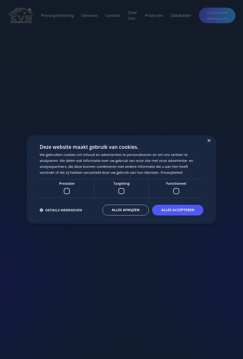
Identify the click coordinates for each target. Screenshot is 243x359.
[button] (61, 210)
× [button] (208, 141)
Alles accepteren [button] (177, 210)
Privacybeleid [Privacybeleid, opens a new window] (171, 172)
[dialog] (121, 179)
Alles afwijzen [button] (126, 210)
